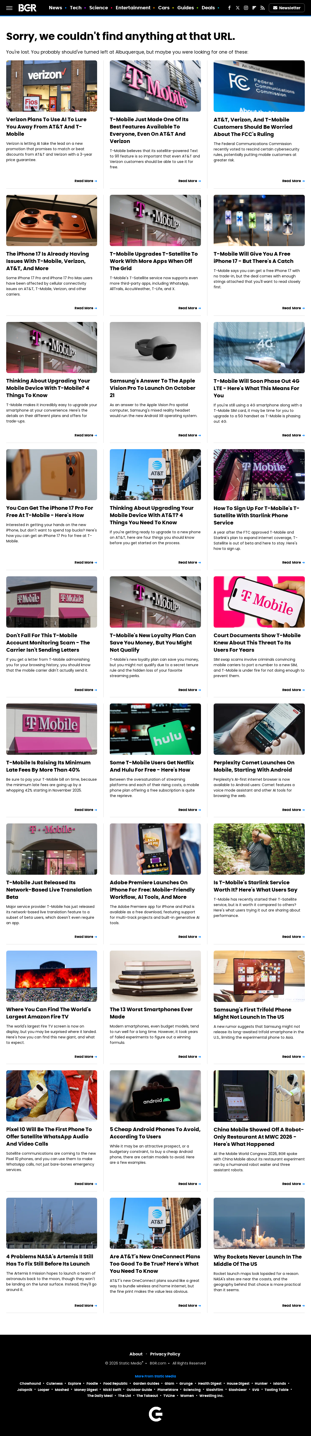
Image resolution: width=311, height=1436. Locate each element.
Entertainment (133, 8)
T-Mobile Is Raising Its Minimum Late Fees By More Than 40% (48, 766)
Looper (43, 1390)
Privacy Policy (165, 1354)
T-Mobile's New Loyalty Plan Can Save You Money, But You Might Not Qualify (153, 642)
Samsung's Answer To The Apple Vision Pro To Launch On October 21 (153, 388)
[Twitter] (238, 8)
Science (98, 8)
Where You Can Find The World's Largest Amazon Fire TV (48, 1013)
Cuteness (54, 1383)
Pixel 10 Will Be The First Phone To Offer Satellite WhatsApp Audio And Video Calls (49, 1136)
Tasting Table (276, 1390)
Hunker (261, 1383)
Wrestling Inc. (211, 1396)
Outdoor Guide (139, 1390)
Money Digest (86, 1390)
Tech (76, 8)
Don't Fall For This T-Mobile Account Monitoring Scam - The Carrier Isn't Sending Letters (48, 642)
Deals (208, 8)
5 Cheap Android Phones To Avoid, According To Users (155, 1133)
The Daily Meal (100, 1396)
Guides (185, 8)
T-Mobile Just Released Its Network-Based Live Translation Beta (49, 889)
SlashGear (238, 1390)
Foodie (92, 1383)
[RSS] (263, 8)
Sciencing (192, 1390)
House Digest (238, 1383)
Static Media (130, 1364)
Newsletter (287, 7)
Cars (164, 8)
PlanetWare (167, 1390)
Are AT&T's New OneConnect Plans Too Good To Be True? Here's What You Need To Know (155, 1263)
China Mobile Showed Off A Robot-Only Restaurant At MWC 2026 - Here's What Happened (259, 1136)
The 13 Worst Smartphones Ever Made (151, 1013)
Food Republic (115, 1383)
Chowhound (30, 1383)
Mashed (62, 1390)
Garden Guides (146, 1383)
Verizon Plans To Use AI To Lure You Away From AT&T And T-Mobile (46, 126)
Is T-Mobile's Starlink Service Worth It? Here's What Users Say (256, 886)
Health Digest (209, 1383)
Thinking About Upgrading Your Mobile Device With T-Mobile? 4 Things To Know (48, 388)
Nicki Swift (112, 1390)
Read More (84, 181)
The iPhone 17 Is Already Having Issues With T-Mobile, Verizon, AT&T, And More (47, 261)
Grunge (186, 1383)
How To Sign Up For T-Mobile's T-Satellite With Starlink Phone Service (257, 515)
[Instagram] (246, 8)
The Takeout (147, 1396)
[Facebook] (229, 8)
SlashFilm (214, 1390)
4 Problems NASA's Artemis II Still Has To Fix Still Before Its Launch (49, 1260)
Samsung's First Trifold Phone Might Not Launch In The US (252, 1013)
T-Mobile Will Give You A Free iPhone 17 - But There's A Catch (253, 257)
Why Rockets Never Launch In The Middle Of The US (258, 1260)
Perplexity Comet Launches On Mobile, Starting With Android (254, 766)
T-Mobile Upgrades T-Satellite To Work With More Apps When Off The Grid (154, 261)
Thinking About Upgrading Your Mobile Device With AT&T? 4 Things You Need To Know (152, 515)
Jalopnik (24, 1390)
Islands (279, 1383)
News (55, 8)
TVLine (169, 1396)
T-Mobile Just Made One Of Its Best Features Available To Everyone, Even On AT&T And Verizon (149, 130)
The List (124, 1396)
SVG (255, 1390)
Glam (169, 1383)
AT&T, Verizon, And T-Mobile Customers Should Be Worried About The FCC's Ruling (253, 127)
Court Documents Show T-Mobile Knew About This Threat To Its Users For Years (257, 642)
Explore (74, 1383)
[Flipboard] (254, 8)
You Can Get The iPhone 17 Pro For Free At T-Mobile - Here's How (49, 512)
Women (187, 1396)
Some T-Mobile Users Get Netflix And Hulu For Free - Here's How (152, 766)
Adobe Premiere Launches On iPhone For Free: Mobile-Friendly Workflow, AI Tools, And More (152, 889)
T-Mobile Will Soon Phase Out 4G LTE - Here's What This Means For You (256, 388)
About (136, 1354)
